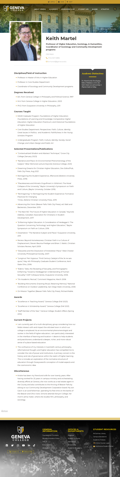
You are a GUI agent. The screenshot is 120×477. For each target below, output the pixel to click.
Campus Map (27, 452)
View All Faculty (108, 29)
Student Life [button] (83, 9)
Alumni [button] (95, 9)
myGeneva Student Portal (103, 446)
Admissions (71, 441)
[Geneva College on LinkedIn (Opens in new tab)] (29, 446)
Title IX (44, 441)
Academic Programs (74, 448)
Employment (46, 445)
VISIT (69, 2)
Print (4, 411)
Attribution (46, 448)
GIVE (61, 2)
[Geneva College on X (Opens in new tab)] (12, 446)
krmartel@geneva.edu (56, 62)
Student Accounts (74, 438)
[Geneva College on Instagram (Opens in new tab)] (18, 446)
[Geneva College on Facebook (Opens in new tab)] (7, 446)
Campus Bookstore (99, 437)
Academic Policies (99, 440)
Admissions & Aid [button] (68, 9)
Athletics (105, 9)
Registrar (71, 435)
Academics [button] (53, 9)
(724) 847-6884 (53, 58)
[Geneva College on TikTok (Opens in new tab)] (34, 446)
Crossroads (71, 445)
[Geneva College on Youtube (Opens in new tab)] (23, 446)
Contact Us (14, 452)
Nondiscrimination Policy (50, 438)
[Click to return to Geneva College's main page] (14, 11)
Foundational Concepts (50, 435)
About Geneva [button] (40, 9)
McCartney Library (99, 433)
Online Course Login (101, 443)
